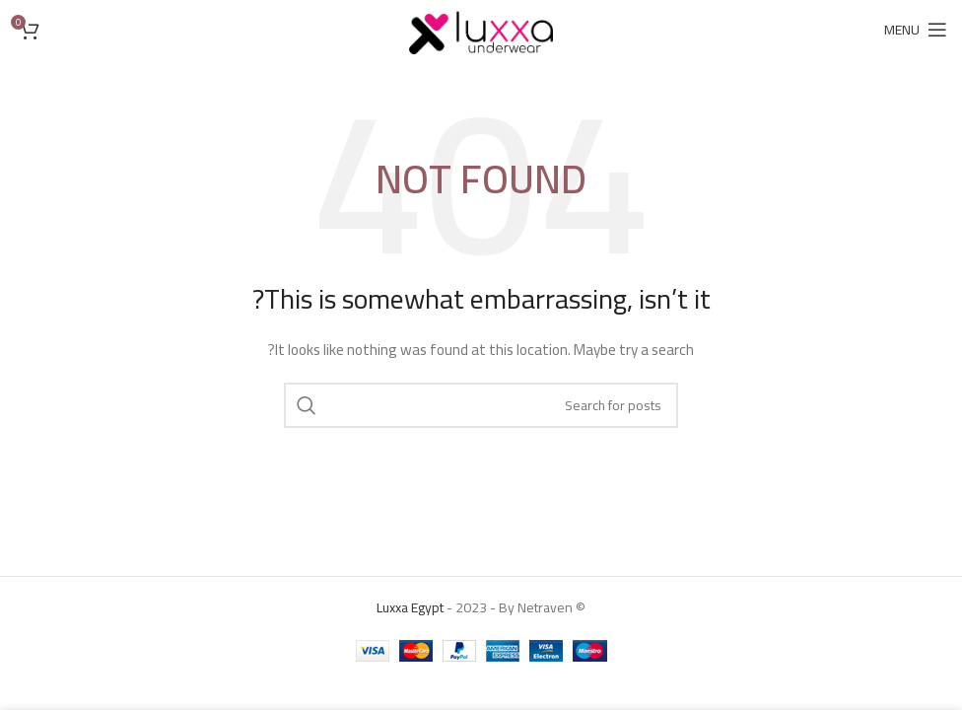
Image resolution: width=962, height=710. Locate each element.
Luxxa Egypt (410, 607)
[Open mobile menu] (915, 29)
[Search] (481, 405)
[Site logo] (481, 28)
